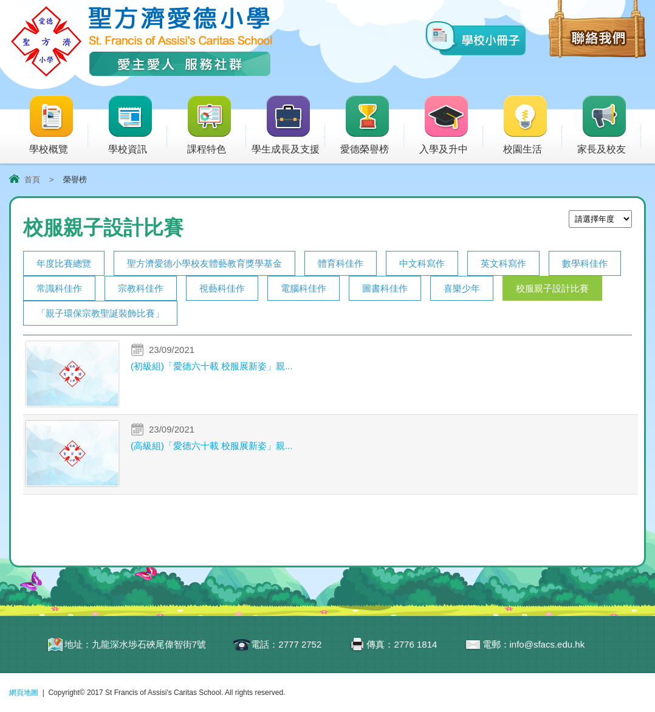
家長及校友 (609, 125)
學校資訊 (137, 125)
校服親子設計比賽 (552, 288)
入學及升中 (451, 125)
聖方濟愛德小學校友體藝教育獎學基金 (204, 263)
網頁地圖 (23, 692)
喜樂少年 (462, 288)
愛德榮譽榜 (365, 125)
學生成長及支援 (288, 125)
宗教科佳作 (140, 288)
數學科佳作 (585, 263)
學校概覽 (58, 125)
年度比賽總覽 (63, 263)
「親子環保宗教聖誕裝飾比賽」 (100, 313)
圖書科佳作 (385, 288)
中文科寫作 (422, 263)
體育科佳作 (340, 263)
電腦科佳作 (303, 288)
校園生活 (531, 125)
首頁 (32, 179)
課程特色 (216, 125)
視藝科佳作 (222, 288)
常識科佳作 (59, 288)
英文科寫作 (503, 263)
